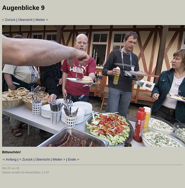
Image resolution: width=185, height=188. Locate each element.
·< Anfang (9, 159)
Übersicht (25, 20)
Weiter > (41, 20)
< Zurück (8, 20)
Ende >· (74, 159)
